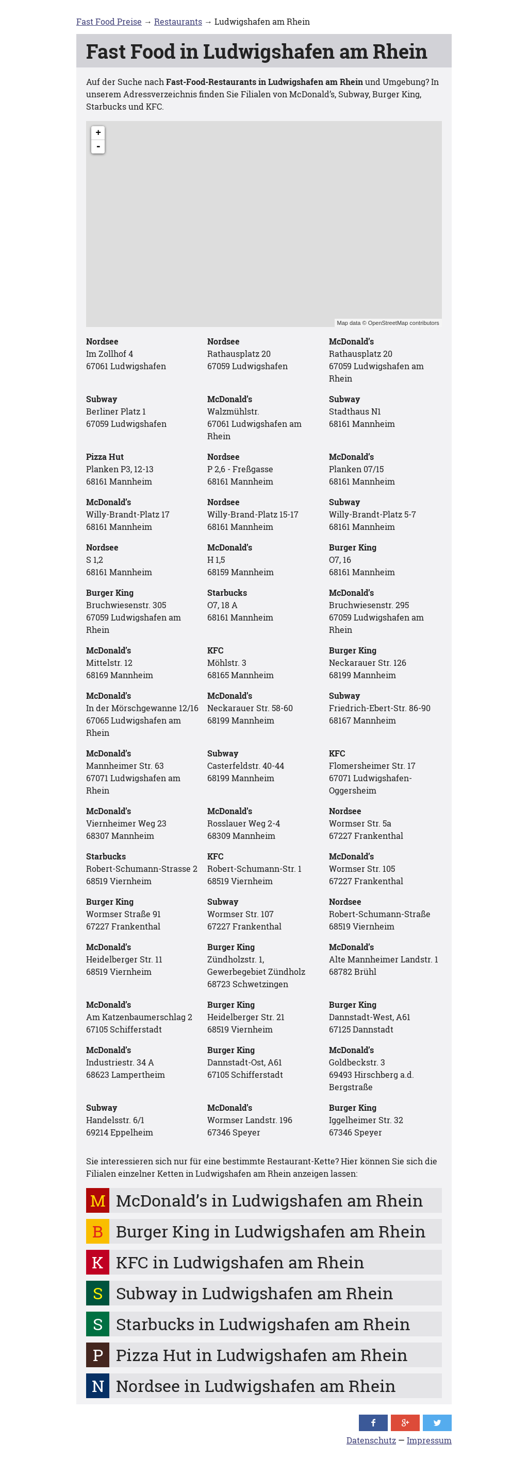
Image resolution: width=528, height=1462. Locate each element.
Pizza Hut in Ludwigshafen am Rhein (262, 1355)
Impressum (429, 1440)
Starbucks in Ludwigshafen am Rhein (263, 1324)
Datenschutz (371, 1440)
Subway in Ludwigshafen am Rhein (254, 1293)
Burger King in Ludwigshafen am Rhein (271, 1231)
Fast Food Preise (109, 21)
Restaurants (178, 21)
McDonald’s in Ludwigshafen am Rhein (269, 1200)
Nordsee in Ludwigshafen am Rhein (256, 1385)
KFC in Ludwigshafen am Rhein (240, 1262)
